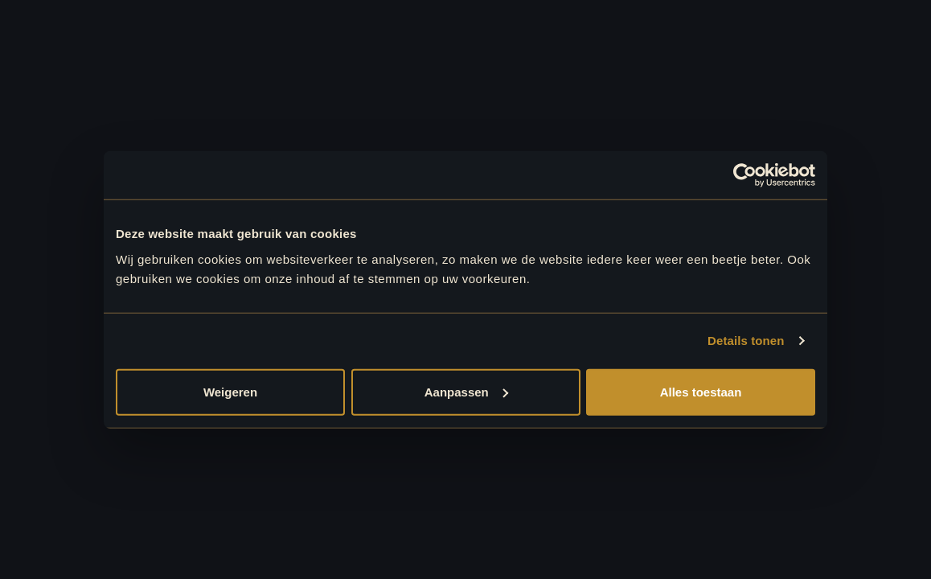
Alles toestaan (701, 391)
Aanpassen (466, 391)
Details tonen (745, 340)
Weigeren (230, 391)
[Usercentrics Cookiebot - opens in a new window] (745, 175)
